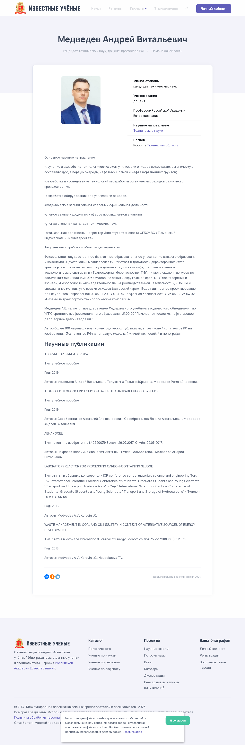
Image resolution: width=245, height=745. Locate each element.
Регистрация (210, 655)
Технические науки (148, 130)
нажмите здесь (133, 732)
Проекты (137, 8)
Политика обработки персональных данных (48, 717)
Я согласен (178, 720)
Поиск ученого (99, 649)
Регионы (115, 8)
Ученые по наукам (102, 655)
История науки (155, 655)
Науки (96, 8)
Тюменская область (162, 145)
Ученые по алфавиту (104, 669)
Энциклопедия (166, 8)
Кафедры (151, 669)
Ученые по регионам (104, 662)
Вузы (148, 662)
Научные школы (156, 649)
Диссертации (154, 675)
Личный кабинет (214, 8)
